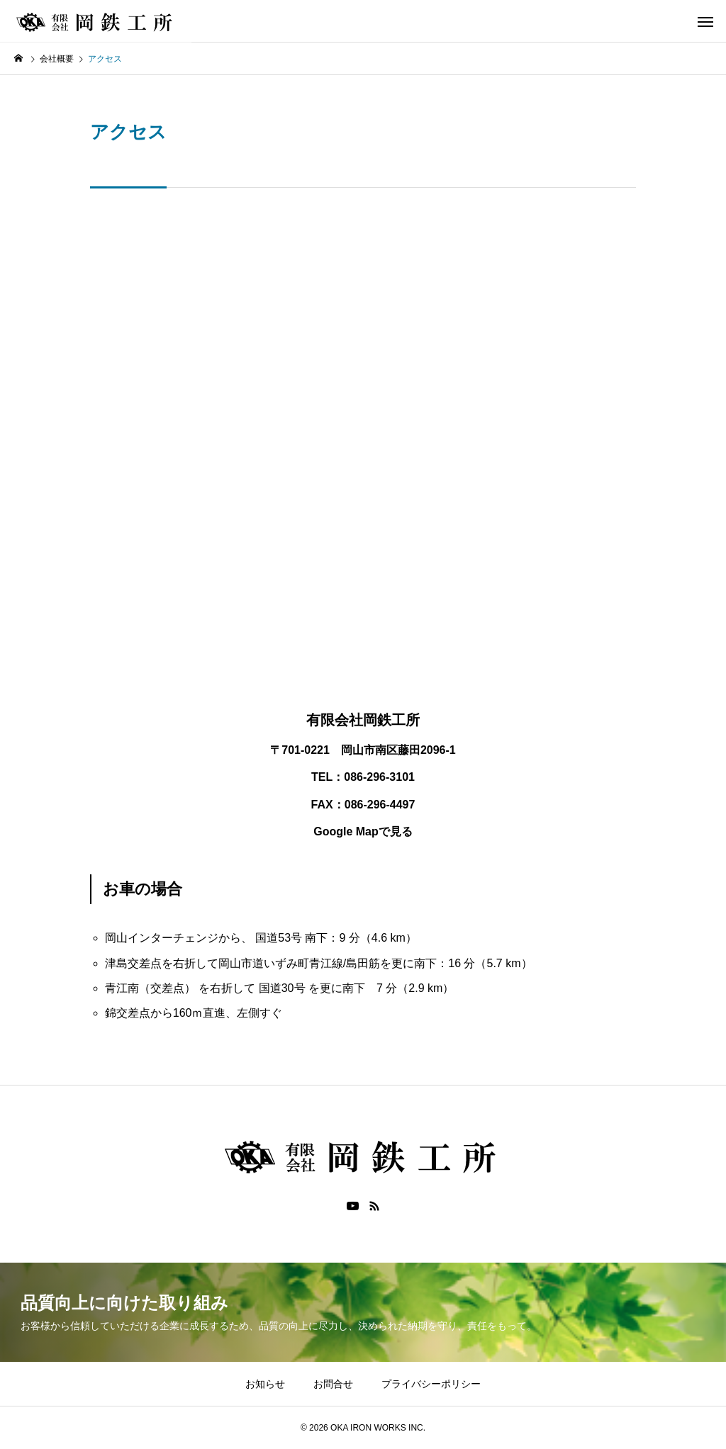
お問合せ (333, 1383)
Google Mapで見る (363, 831)
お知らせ (265, 1383)
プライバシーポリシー (431, 1383)
